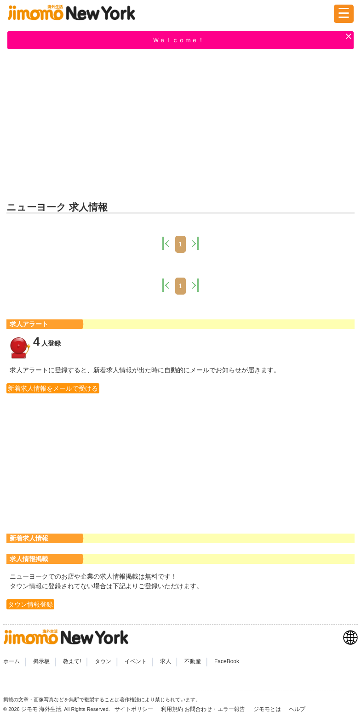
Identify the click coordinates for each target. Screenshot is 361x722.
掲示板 (41, 661)
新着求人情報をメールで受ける (53, 388)
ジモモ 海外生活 (41, 709)
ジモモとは (267, 709)
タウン (103, 661)
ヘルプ (297, 709)
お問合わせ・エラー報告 (215, 709)
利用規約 (172, 709)
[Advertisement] (180, 124)
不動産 (192, 661)
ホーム (11, 661)
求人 (165, 661)
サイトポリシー (135, 709)
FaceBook (226, 661)
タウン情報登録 (30, 604)
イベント (136, 661)
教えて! (72, 661)
